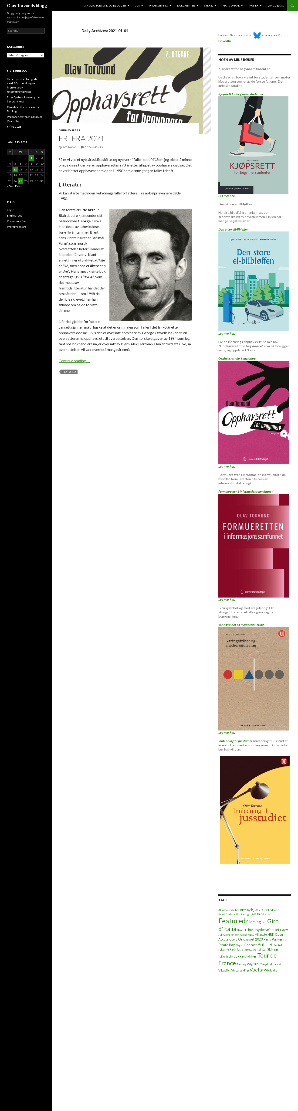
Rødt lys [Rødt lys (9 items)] (235, 949)
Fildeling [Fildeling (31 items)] (253, 921)
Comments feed (17, 221)
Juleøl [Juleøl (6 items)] (243, 934)
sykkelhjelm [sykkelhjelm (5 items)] (225, 956)
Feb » (18, 186)
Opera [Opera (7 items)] (233, 939)
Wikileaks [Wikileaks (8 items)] (270, 970)
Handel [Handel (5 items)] (241, 929)
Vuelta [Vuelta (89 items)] (256, 969)
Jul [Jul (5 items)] (220, 934)
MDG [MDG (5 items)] (251, 934)
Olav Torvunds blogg (27, 5)
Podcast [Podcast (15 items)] (250, 945)
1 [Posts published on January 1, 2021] (31, 158)
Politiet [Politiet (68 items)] (265, 944)
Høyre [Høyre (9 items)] (284, 930)
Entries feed (14, 215)
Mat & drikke (231, 5)
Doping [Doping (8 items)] (244, 914)
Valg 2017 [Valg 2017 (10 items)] (254, 964)
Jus (137, 5)
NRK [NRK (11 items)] (271, 934)
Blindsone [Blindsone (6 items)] (272, 910)
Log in (10, 210)
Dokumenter (186, 5)
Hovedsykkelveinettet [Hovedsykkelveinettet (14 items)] (263, 930)
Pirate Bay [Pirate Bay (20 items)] (226, 945)
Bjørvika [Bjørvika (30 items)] (258, 909)
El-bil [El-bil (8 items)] (268, 914)
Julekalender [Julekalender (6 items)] (231, 934)
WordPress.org (16, 226)
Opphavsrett (70, 130)
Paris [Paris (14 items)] (267, 939)
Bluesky (262, 35)
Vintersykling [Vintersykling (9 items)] (240, 970)
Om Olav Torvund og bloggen (105, 5)
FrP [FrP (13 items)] (264, 922)
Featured (69, 371)
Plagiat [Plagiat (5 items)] (240, 945)
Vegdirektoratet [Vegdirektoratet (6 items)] (271, 964)
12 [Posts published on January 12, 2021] (15, 169)
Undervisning (158, 5)
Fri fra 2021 (82, 138)
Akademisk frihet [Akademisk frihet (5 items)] (228, 909)
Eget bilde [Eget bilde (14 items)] (257, 914)
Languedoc (276, 5)
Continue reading (74, 360)
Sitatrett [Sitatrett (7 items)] (246, 949)
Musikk (253, 5)
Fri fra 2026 (14, 126)
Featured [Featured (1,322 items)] (232, 921)
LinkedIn (224, 41)
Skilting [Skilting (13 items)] (272, 949)
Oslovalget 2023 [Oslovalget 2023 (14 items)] (250, 939)
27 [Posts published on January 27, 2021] (20, 181)
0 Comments (94, 147)
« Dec (10, 186)
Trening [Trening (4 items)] (241, 964)
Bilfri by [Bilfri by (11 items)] (245, 910)
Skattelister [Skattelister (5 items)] (259, 949)
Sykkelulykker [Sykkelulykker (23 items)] (245, 956)
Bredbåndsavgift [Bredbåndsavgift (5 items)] (228, 914)
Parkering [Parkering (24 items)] (280, 939)
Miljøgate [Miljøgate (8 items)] (261, 934)
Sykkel (208, 5)
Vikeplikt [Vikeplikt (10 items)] (224, 970)
